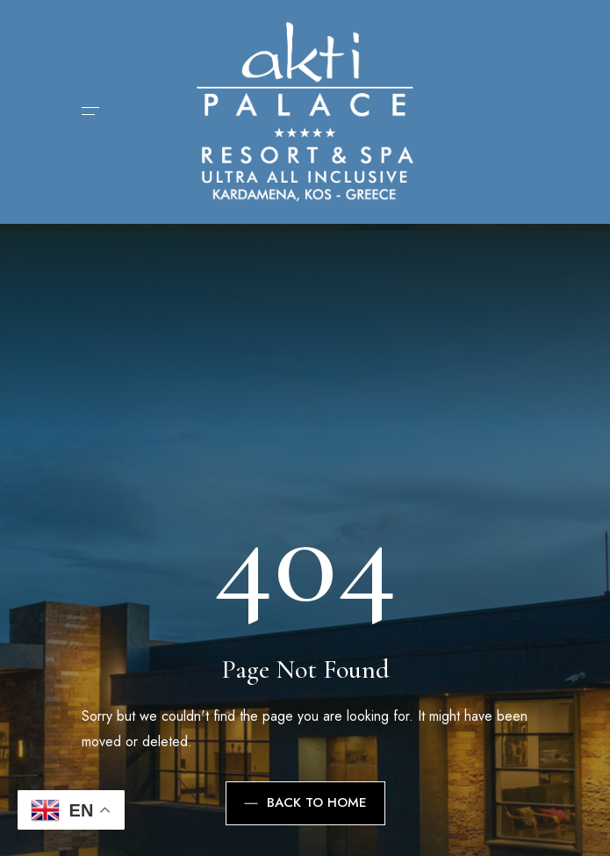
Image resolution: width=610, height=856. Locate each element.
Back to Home (305, 802)
